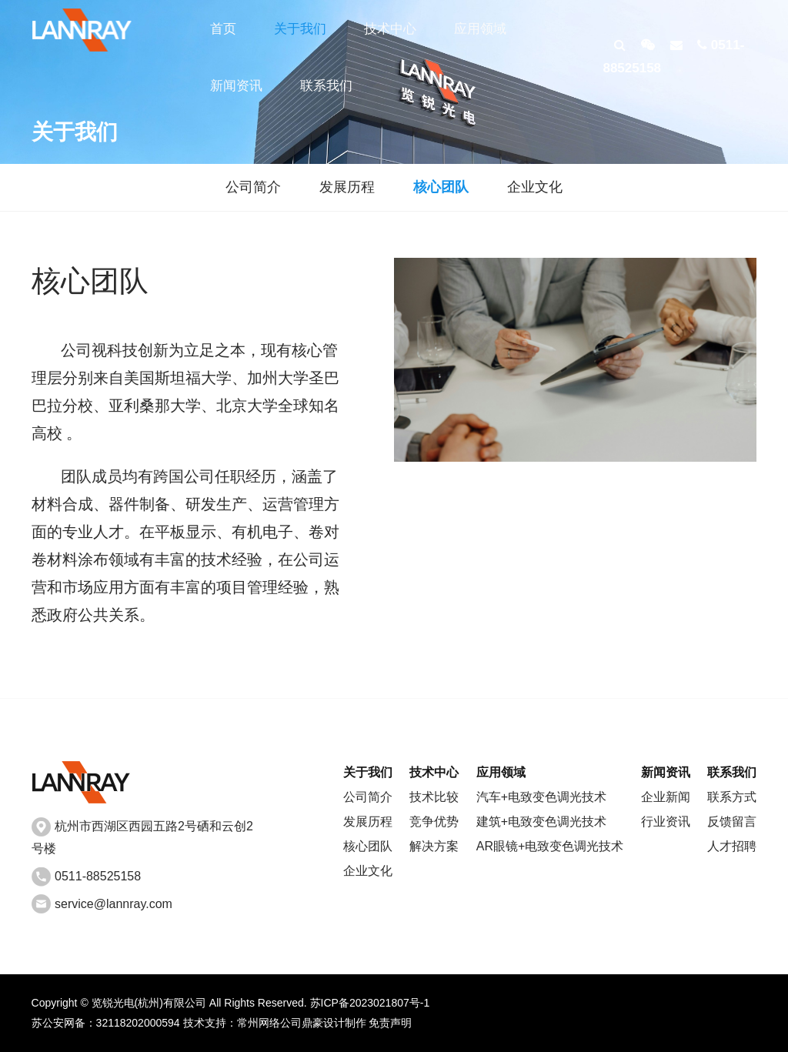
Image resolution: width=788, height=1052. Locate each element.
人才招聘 (731, 846)
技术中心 (389, 29)
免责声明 (390, 1023)
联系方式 (731, 796)
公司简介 (253, 187)
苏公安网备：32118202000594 (106, 1023)
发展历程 (347, 187)
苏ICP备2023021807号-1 (370, 1003)
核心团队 (441, 187)
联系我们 (325, 86)
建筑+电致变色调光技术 (541, 821)
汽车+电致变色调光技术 (541, 796)
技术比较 (434, 796)
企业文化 (535, 187)
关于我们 (299, 29)
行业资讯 (665, 821)
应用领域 (478, 29)
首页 (223, 29)
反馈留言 (731, 821)
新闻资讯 (236, 86)
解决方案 (434, 846)
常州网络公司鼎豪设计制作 (301, 1023)
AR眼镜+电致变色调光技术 (550, 846)
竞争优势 (434, 821)
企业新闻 (665, 796)
